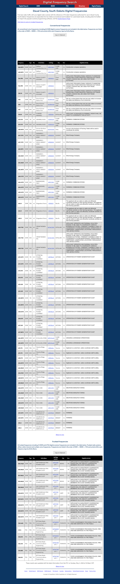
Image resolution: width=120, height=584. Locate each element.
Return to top (60, 435)
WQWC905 (51, 227)
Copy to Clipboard (60, 35)
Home (25, 571)
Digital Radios (96, 6)
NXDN (53, 6)
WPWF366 (56, 543)
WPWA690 (56, 522)
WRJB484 (51, 348)
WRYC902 (51, 182)
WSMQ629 (51, 129)
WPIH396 (55, 463)
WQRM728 (51, 99)
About (86, 571)
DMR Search (40, 571)
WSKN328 (51, 119)
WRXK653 (51, 78)
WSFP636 (51, 413)
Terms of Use (92, 571)
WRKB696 (51, 135)
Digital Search (23, 6)
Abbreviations (68, 571)
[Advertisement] (60, 48)
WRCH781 (51, 388)
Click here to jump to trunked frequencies (30, 22)
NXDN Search (47, 571)
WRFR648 (51, 257)
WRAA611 (51, 203)
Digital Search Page (64, 19)
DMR (38, 6)
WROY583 (51, 67)
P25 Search (55, 571)
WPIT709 (55, 492)
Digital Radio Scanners (78, 571)
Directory (82, 6)
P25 (67, 6)
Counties (61, 571)
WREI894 (51, 114)
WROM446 (51, 338)
